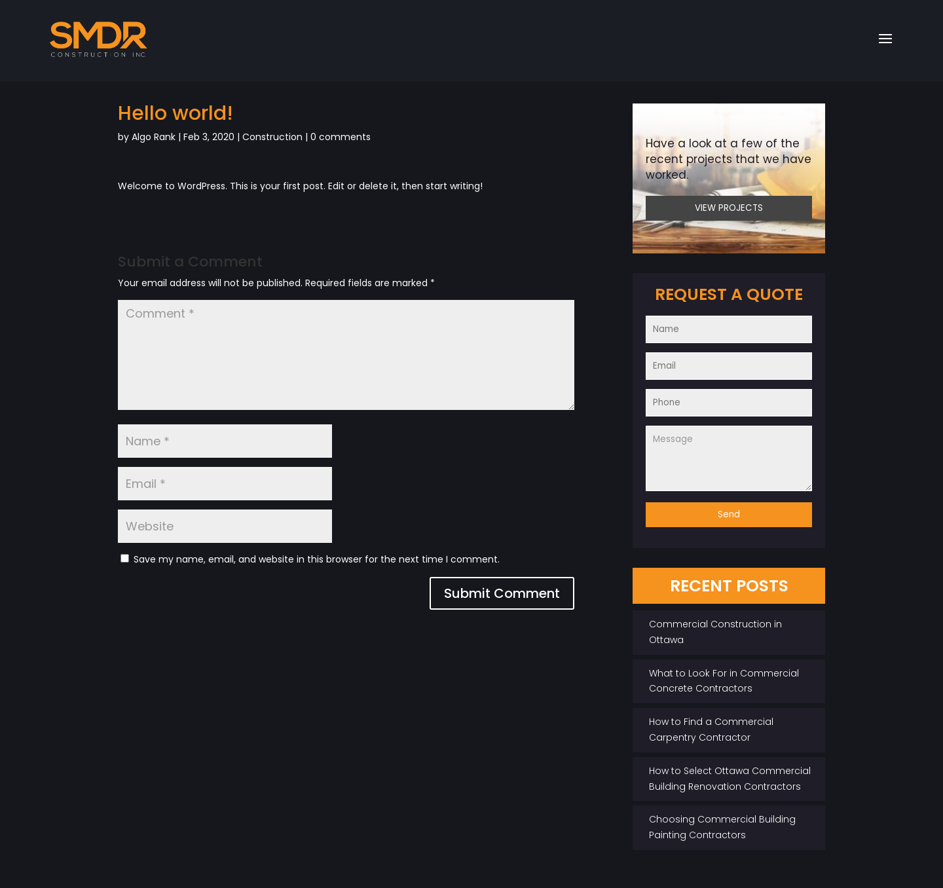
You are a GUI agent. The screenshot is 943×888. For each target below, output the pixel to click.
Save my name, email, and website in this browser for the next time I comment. (317, 559)
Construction (272, 136)
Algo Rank (154, 136)
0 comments (340, 136)
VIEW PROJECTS (729, 208)
